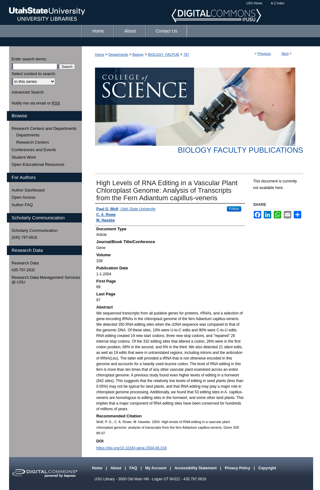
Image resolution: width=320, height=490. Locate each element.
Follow (234, 209)
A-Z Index (277, 3)
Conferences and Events (34, 149)
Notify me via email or (36, 103)
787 (186, 54)
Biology (138, 54)
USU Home (254, 3)
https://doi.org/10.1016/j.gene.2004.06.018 (131, 448)
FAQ (133, 468)
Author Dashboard (28, 190)
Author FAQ (22, 204)
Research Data (25, 263)
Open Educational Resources (38, 164)
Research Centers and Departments (44, 128)
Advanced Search (28, 92)
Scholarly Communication (35, 230)
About (116, 468)
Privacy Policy (238, 468)
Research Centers (32, 142)
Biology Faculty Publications (240, 150)
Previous (264, 53)
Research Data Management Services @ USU (46, 280)
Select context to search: (34, 73)
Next (285, 53)
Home (99, 54)
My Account (156, 468)
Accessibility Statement (196, 468)
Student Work (24, 157)
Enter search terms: (29, 59)
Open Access (24, 197)
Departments (118, 54)
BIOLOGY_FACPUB (163, 54)
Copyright (267, 468)
